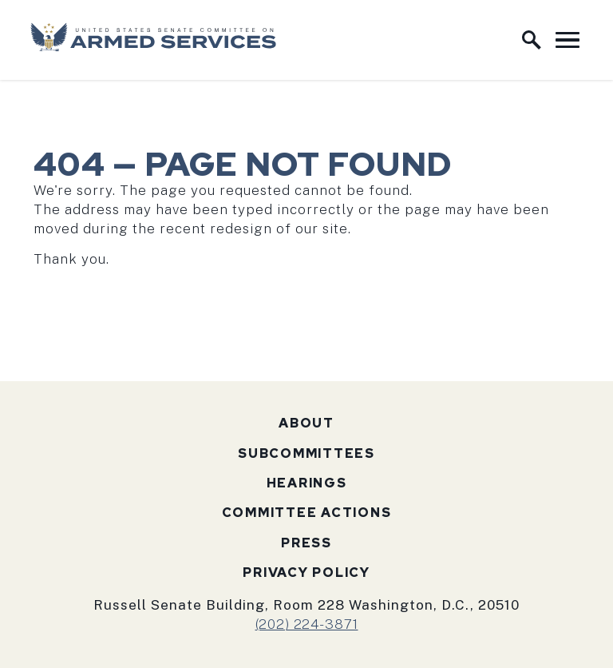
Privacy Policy (306, 572)
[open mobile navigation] (567, 40)
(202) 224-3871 (306, 624)
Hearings (307, 483)
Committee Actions (307, 512)
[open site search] (532, 40)
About (306, 423)
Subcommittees (306, 453)
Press (306, 543)
